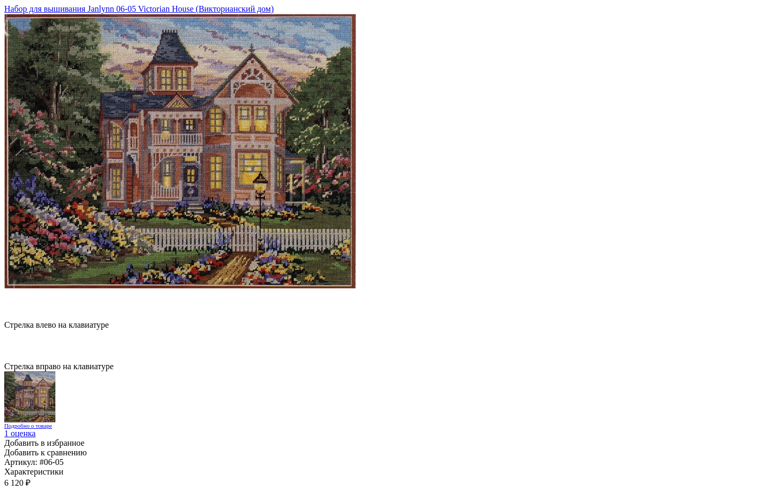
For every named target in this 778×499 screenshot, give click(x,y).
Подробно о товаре (28, 425)
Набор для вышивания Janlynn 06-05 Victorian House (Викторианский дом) (139, 8)
